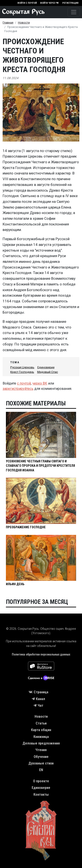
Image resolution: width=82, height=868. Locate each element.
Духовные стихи (41, 763)
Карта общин (41, 730)
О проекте (41, 781)
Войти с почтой (27, 3)
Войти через (49, 3)
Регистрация (70, 3)
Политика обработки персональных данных (41, 654)
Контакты (41, 794)
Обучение (41, 757)
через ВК (39, 383)
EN (41, 770)
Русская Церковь (22, 367)
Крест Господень (22, 372)
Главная (8, 22)
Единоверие (45, 367)
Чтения (41, 750)
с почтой (24, 383)
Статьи (41, 723)
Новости (24, 22)
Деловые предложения (41, 743)
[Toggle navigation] (74, 12)
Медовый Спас (47, 372)
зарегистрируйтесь (18, 389)
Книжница (41, 737)
